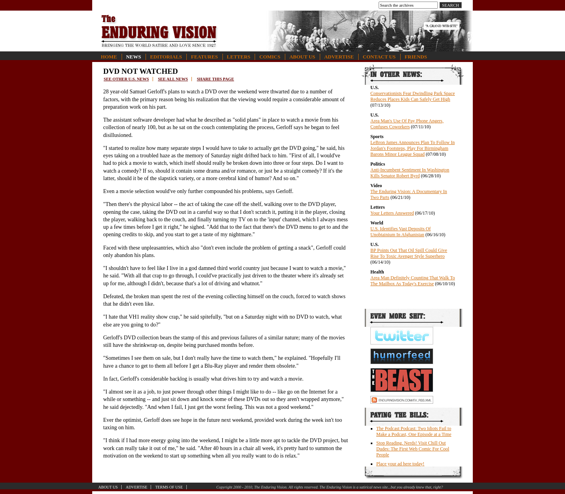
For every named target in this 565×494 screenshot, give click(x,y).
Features (204, 57)
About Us (302, 57)
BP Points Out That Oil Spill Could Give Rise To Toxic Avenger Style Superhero (408, 253)
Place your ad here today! (400, 464)
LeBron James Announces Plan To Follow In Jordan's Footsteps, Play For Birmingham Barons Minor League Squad (412, 148)
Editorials (166, 57)
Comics (269, 57)
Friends (416, 57)
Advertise (339, 57)
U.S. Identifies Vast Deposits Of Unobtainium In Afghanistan (400, 231)
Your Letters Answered (392, 213)
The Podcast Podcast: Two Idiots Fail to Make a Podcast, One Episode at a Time (413, 431)
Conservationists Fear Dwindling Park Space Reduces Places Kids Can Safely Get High (412, 96)
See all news (173, 79)
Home (109, 57)
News (133, 57)
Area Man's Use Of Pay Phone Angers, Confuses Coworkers (406, 123)
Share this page (215, 79)
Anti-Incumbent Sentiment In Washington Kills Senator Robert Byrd (409, 173)
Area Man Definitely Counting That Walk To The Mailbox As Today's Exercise (412, 280)
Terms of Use (169, 487)
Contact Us (379, 57)
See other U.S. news (126, 79)
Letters (238, 57)
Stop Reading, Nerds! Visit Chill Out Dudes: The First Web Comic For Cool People (412, 449)
